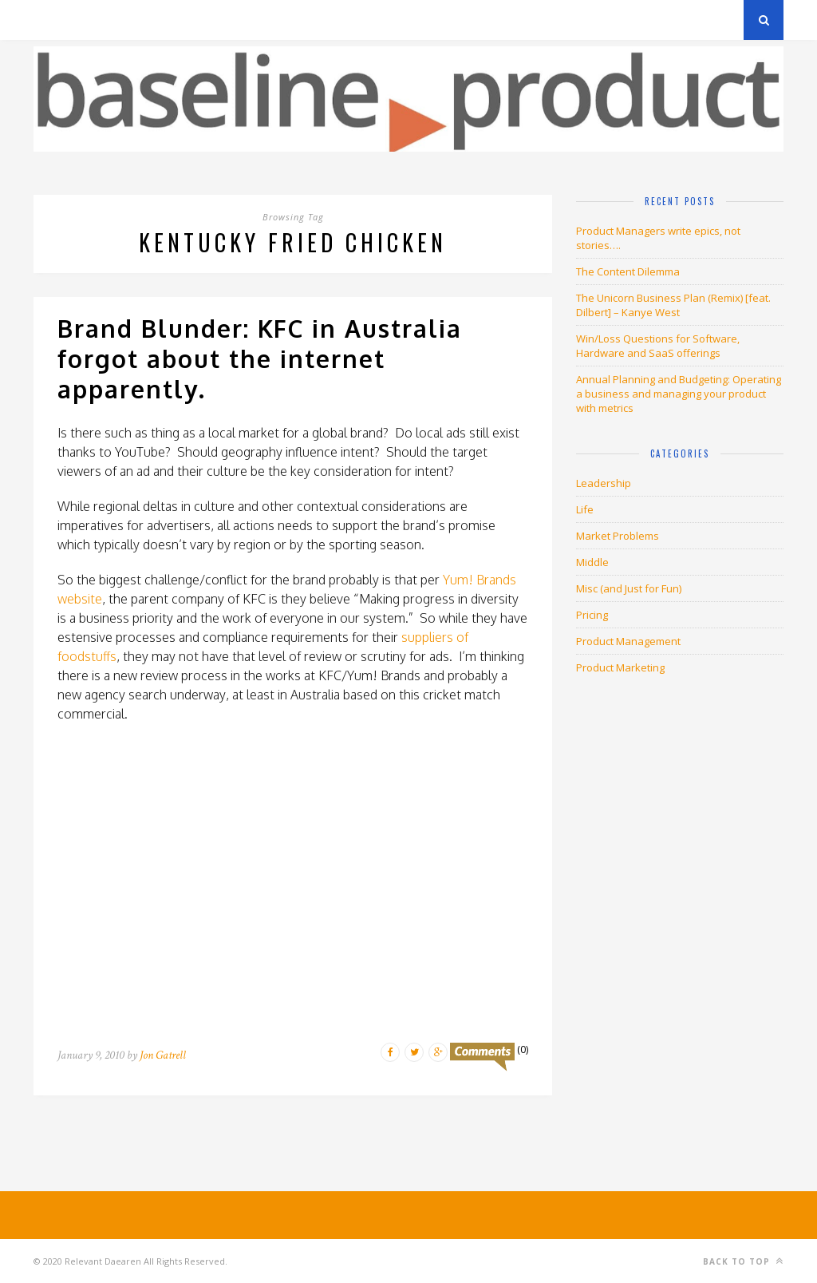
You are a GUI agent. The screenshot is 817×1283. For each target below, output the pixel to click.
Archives (57, 20)
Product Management (628, 641)
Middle (592, 562)
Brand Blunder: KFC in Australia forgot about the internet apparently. (259, 358)
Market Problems (617, 536)
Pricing (592, 615)
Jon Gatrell (163, 1055)
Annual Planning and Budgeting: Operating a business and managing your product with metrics (678, 393)
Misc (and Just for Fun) (628, 588)
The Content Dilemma (628, 271)
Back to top (743, 1261)
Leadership (603, 483)
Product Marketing (620, 667)
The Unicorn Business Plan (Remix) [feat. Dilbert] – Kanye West (673, 305)
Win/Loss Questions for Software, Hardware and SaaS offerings (658, 345)
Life (585, 509)
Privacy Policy (144, 20)
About (224, 20)
